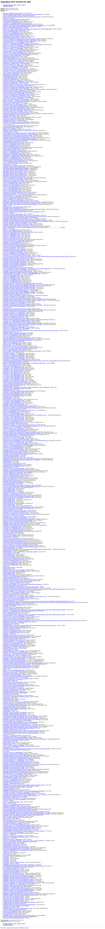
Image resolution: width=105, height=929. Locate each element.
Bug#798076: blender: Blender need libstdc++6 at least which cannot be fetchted (20, 130)
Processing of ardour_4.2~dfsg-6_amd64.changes (14, 816)
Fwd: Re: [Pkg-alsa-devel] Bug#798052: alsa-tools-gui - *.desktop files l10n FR (20, 134)
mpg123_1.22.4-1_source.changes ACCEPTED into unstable (16, 598)
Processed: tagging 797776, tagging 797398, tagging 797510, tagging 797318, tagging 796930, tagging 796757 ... (27, 268)
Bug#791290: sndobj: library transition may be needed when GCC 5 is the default (21, 84)
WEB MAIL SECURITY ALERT (10, 638)
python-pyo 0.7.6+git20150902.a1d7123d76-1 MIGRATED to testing (18, 232)
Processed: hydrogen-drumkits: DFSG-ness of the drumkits (16, 849)
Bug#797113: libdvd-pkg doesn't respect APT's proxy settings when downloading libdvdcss (23, 14)
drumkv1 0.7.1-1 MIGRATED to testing (12, 229)
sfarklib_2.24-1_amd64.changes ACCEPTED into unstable (16, 478)
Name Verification (7, 797)
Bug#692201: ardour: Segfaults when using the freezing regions (17, 525)
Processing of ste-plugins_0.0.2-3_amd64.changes (14, 326)
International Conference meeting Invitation (12, 13)
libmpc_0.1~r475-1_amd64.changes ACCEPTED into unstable (16, 616)
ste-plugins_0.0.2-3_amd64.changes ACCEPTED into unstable (16, 328)
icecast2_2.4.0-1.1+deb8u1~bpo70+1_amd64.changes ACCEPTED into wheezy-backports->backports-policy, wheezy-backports (31, 330)
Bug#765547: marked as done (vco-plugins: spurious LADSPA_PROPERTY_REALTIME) (23, 305)
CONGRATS (6, 606)
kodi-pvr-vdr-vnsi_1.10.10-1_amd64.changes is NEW (15, 682)
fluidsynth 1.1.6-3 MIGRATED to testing (12, 631)
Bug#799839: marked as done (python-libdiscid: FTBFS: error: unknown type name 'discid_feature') (25, 739)
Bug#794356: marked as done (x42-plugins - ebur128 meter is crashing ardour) (20, 226)
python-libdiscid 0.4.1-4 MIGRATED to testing (13, 867)
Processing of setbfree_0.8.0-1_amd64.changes (13, 695)
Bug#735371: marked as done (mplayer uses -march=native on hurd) (18, 445)
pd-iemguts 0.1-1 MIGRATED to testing (12, 157)
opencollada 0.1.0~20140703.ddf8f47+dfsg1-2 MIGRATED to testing (18, 155)
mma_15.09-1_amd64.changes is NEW (11, 608)
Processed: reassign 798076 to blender (11, 126)
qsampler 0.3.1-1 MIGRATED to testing (12, 234)
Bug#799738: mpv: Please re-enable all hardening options (15, 691)
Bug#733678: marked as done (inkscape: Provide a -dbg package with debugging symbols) (23, 662)
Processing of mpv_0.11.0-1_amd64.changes (13, 752)
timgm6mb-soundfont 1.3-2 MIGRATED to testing (14, 36)
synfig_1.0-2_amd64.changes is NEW (11, 198)
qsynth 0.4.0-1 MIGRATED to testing (11, 474)
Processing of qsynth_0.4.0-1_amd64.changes (13, 251)
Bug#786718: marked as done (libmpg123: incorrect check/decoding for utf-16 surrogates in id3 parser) (25, 440)
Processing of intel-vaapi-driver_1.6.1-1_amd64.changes (15, 346)
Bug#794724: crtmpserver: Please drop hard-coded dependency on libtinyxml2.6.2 (21, 138)
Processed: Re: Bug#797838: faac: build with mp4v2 (14, 59)
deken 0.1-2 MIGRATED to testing (11, 31)
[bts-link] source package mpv (9, 193)
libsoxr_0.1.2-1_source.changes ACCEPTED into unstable (16, 775)
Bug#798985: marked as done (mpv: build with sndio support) (16, 754)
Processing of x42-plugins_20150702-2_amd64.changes (15, 222)
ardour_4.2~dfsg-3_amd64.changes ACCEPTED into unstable (16, 619)
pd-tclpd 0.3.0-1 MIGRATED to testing (11, 79)
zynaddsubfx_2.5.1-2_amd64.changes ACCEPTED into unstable (17, 255)
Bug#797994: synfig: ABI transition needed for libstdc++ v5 (16, 105)
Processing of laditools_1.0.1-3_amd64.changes (13, 199)
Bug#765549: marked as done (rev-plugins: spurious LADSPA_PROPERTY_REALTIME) (23, 323)
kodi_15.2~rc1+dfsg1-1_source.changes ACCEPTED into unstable (17, 656)
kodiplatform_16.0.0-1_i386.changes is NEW (13, 371)
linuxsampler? (6, 856)
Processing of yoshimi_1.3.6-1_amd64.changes (13, 832)
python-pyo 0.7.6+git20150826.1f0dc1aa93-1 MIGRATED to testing (18, 24)
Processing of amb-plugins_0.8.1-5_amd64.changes (14, 296)
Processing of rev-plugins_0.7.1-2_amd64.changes (14, 312)
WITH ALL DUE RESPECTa (9, 247)
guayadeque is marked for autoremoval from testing (14, 540)
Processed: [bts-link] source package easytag (13, 480)
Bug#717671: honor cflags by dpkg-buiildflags (13, 447)
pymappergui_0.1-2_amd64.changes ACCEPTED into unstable (17, 359)
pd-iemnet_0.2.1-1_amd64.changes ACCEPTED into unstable (16, 123)
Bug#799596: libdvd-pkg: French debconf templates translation (17, 637)
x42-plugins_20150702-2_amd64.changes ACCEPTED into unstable (18, 223)
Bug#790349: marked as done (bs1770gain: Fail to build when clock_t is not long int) (21, 459)
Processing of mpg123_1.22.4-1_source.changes (13, 595)
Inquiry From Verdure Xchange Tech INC (12, 577)
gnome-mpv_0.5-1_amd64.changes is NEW (12, 689)
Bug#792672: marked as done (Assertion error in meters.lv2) (16, 224)
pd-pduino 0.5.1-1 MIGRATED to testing (12, 158)
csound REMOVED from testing (10, 77)
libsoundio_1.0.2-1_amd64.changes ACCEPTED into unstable (16, 763)
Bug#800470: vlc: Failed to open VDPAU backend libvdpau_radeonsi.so (19, 879)
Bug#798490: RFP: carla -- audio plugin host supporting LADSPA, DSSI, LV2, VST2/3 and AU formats (25, 284)
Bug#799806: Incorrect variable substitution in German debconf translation (19, 915)
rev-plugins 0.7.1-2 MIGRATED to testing (12, 561)
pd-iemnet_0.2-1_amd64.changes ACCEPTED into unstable (16, 82)
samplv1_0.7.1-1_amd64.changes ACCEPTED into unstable (16, 47)
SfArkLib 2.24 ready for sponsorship (11, 409)
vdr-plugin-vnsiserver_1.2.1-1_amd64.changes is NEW (15, 702)
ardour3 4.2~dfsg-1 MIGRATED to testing (12, 182)
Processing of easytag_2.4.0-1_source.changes (13, 111)
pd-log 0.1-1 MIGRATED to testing (11, 20)
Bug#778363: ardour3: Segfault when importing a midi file (16, 522)
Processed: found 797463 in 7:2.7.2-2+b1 (12, 57)
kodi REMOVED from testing (9, 116)
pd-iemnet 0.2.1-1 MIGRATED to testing (12, 374)
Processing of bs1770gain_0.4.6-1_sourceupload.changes (15, 450)
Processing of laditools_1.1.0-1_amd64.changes (13, 428)
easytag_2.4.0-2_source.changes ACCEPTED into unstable (16, 180)
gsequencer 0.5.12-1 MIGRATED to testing (12, 32)
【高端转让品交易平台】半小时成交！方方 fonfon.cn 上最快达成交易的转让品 (21, 273)
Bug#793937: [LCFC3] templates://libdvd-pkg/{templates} (16, 167)
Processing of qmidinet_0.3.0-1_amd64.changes (13, 835)
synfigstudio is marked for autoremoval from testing (14, 384)
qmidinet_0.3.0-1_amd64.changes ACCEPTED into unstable (16, 836)
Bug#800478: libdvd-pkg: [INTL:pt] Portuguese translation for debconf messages (21, 894)
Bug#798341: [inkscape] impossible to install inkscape (15, 210)
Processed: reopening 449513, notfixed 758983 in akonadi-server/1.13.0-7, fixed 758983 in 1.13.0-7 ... (25, 415)
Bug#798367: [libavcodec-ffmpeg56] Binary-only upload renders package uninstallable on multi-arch (25, 220)
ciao (4, 751)
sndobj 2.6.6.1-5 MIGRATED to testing (11, 278)
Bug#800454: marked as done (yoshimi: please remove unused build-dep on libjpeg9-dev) (22, 893)
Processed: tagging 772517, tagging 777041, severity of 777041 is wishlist (19, 132)
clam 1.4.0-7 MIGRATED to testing (11, 183)
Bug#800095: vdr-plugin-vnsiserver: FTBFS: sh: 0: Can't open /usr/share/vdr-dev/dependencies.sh (24, 791)
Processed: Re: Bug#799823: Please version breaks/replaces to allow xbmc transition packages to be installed (26, 812)
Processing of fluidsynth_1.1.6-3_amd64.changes (14, 468)
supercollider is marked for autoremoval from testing (14, 494)
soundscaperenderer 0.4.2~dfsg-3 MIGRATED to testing (15, 160)
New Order (5, 834)
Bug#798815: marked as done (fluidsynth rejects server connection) (18, 471)
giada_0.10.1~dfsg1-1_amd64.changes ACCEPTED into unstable (17, 53)
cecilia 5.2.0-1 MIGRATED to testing (11, 114)
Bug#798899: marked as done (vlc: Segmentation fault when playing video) (19, 434)
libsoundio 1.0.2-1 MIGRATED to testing (12, 911)
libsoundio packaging (8, 386)
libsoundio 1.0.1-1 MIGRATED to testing (12, 735)
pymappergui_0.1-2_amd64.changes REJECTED (14, 355)
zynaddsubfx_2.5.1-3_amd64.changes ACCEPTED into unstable (17, 887)
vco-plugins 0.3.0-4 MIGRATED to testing (12, 529)
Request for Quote (7, 818)
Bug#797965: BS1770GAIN (9, 120)
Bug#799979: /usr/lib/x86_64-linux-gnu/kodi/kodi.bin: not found (17, 765)
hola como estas (6, 515)
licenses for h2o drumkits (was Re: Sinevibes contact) (15, 661)
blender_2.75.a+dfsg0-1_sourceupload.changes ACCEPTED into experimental (20, 101)
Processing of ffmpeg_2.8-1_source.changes (12, 720)
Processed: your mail (7, 852)
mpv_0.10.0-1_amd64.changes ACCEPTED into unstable (15, 106)
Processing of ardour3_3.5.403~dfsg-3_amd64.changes (15, 510)
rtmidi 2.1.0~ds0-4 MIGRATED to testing (12, 191)
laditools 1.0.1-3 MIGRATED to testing (11, 412)
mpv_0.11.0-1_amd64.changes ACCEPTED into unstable (15, 753)
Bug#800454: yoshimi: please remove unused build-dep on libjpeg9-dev (18, 864)
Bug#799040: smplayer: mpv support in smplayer (14, 503)
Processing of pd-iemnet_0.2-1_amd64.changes (13, 80)
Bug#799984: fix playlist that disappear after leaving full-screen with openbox (20, 772)
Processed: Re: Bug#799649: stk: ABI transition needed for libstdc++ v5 (19, 676)
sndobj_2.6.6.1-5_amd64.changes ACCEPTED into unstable (16, 88)
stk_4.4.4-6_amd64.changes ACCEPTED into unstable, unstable (17, 770)
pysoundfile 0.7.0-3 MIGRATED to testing (12, 22)
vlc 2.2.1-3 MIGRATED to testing (10, 161)
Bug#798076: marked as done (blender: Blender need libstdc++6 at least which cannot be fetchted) (24, 209)
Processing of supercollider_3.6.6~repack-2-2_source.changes (16, 792)
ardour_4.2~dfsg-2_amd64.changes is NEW (12, 421)
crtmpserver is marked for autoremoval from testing (14, 166)
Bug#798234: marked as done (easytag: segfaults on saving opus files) (18, 181)
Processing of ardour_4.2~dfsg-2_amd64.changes (14, 418)
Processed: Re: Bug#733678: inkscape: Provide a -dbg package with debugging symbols (22, 486)
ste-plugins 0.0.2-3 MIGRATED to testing (12, 562)
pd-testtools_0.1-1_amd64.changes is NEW (12, 241)
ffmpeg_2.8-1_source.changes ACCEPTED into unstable (15, 723)
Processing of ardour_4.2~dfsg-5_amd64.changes (14, 745)
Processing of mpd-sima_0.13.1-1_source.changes (14, 569)
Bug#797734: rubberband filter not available (13, 27)
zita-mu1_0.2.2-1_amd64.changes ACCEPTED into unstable (16, 99)
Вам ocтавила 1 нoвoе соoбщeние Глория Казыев (14, 30)
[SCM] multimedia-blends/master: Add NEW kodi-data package (17, 810)
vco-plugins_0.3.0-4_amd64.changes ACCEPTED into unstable (17, 303)
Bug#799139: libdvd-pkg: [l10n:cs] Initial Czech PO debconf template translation (21, 546)
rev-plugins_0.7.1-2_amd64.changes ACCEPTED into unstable (17, 320)
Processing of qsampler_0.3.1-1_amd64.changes (13, 61)
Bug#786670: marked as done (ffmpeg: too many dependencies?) (17, 724)
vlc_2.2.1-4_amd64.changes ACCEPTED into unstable (15, 430)
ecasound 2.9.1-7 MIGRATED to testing (12, 143)
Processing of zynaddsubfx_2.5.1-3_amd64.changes (14, 884)
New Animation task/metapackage (10, 868)
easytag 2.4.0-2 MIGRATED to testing (11, 411)
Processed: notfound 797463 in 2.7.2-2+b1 (12, 60)
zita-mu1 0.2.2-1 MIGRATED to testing (12, 282)
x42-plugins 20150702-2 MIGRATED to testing (13, 475)
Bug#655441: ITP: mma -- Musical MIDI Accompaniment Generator (18, 666)
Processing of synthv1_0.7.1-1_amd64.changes (13, 48)
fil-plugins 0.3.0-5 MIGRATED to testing (12, 557)
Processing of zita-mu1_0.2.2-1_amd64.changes (13, 97)
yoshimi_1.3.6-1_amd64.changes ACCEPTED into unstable (16, 833)
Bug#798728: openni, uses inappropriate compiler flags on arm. (17, 382)
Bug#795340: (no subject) (9, 352)
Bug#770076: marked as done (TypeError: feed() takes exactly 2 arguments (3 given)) (21, 203)
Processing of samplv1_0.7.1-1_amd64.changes (13, 45)
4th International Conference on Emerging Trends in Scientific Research (18, 786)
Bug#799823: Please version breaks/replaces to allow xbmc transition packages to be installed (23, 730)
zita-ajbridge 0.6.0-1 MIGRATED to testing (12, 280)
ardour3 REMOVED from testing (10, 777)
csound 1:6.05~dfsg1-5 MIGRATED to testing (13, 274)
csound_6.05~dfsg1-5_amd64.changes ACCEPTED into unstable (17, 91)
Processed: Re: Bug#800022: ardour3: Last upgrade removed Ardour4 (18, 850)
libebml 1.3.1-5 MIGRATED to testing (11, 152)
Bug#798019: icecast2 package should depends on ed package (16, 108)
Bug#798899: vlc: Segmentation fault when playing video (15, 422)
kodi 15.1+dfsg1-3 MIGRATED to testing (12, 148)
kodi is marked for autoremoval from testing (12, 399)
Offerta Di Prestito (7, 568)
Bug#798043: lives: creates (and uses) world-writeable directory (17, 117)
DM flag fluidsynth (7, 461)
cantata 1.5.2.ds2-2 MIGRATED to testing (12, 335)
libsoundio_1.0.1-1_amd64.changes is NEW (12, 493)
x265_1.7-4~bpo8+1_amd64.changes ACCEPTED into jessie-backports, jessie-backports (22, 351)
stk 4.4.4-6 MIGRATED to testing (10, 913)
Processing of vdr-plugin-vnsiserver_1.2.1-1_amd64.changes (16, 701)
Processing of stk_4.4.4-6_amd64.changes (12, 675)
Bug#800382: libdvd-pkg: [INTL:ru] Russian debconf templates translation (19, 827)
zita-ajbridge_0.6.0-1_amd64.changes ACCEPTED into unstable (17, 96)
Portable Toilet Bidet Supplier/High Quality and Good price (16, 916)
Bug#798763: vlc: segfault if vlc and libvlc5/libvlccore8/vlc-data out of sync (19, 390)
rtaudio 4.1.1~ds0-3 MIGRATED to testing (12, 189)
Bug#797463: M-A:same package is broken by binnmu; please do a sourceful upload (21, 211)
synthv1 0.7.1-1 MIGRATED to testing (11, 237)
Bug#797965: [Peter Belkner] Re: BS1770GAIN (13, 482)
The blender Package (7, 131)
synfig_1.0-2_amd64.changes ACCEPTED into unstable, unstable (17, 337)
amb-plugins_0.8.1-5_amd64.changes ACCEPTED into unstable (17, 297)
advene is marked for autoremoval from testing (13, 539)
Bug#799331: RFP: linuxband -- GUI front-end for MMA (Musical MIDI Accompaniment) (23, 584)
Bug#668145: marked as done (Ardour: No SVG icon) (15, 523)
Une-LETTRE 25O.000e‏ (8, 533)
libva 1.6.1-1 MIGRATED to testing (11, 560)
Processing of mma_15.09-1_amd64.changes (13, 607)
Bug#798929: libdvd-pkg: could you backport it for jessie (15, 451)
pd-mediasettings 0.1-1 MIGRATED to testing (13, 21)
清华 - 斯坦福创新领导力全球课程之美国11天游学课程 (16, 169)
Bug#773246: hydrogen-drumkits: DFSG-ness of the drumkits (16, 847)
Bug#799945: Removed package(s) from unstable (14, 766)
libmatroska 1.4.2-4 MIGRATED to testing (12, 153)
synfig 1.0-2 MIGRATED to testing (11, 563)
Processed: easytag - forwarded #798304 (12, 246)
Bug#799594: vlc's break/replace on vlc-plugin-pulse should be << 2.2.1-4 (19, 636)
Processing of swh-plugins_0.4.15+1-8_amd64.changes (15, 269)
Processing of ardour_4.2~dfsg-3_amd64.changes (14, 618)
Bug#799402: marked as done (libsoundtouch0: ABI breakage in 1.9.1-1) (19, 719)
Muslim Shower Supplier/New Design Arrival (13, 886)
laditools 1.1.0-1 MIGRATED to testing (11, 612)
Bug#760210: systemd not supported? (11, 455)
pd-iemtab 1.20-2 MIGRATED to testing (12, 19)
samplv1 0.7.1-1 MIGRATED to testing (11, 235)
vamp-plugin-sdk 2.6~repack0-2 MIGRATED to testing (15, 192)
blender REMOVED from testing (10, 76)
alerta (4, 307)
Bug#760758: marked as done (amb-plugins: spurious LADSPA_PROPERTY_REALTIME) (23, 299)
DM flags (5, 228)
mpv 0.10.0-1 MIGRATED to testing (11, 336)
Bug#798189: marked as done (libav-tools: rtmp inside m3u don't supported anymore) (21, 725)
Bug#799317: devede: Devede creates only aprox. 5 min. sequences (17, 580)
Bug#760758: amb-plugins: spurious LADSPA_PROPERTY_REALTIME (19, 283)
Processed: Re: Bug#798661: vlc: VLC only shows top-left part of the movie (19, 514)
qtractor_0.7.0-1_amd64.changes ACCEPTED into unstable (16, 66)
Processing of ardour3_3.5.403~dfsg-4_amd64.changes (15, 516)
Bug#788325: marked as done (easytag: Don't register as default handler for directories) (22, 113)
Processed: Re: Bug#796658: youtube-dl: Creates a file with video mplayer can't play (21, 38)
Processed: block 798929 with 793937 (11, 457)
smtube (5, 566)
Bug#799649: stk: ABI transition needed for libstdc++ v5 (15, 646)
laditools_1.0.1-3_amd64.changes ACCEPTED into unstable (16, 200)
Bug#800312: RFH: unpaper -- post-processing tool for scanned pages (18, 806)
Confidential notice (7, 398)
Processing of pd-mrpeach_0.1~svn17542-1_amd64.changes (16, 70)
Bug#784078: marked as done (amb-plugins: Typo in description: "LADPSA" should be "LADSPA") (25, 300)
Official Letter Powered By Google (11, 740)
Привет (5, 205)
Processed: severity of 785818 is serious (12, 538)
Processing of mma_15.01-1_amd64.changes (13, 581)
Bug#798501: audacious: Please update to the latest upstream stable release (19, 287)
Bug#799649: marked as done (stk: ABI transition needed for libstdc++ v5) (19, 771)
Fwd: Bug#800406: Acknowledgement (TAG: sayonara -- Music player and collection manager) (24, 830)
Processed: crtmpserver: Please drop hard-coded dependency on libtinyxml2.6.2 (20, 140)
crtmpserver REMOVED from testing (11, 578)
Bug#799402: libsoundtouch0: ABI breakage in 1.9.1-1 (15, 604)
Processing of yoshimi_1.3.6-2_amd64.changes (13, 891)
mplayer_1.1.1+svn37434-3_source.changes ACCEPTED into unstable (18, 545)
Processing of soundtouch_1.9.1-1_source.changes (14, 591)
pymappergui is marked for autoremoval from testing (14, 289)
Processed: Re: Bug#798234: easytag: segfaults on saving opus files (18, 177)
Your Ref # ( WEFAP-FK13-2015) (10, 83)
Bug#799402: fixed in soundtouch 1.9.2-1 (12, 782)
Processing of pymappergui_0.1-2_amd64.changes (14, 353)
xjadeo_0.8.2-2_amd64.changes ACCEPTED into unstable (16, 217)
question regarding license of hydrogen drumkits (13, 650)
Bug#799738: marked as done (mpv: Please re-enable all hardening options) (19, 755)
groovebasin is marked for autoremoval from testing (14, 590)
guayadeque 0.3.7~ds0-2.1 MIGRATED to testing (14, 185)
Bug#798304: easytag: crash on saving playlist (13, 206)
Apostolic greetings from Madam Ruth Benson (13, 464)
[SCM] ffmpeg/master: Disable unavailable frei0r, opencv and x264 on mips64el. (20, 551)
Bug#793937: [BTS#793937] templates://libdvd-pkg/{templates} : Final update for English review (24, 25)
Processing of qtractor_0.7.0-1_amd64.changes (13, 65)
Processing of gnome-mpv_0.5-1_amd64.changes (14, 688)
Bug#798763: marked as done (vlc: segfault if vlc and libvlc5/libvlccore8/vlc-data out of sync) (23, 433)
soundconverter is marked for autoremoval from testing (15, 542)
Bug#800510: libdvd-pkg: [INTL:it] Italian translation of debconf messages (19, 902)
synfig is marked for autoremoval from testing (13, 383)
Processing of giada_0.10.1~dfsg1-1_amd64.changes (14, 50)
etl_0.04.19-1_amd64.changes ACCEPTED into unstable (15, 841)
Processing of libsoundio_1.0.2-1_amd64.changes (14, 759)
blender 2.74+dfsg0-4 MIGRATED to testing (13, 394)
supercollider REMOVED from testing (11, 781)
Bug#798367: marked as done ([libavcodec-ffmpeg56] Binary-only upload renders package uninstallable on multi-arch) (29, 221)
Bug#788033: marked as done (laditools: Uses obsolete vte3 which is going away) (21, 204)
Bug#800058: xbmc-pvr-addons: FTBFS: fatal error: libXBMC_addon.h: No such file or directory (24, 785)
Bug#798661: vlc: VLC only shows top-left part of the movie (16, 369)
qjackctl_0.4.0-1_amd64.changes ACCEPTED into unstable (16, 54)
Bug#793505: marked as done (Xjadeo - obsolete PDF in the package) (18, 218)
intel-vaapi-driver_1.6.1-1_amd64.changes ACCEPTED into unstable (18, 347)
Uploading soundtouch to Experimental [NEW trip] (14, 627)
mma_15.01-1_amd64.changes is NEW (11, 583)
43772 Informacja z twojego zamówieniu (12, 855)
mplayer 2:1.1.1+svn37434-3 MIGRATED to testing (14, 671)
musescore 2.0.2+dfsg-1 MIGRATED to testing (13, 33)
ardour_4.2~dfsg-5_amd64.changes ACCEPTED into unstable (16, 746)
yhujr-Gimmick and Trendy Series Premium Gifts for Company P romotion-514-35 (21, 587)
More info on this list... (8, 6)
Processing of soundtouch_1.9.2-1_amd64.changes (14, 641)
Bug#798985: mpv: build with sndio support (12, 481)
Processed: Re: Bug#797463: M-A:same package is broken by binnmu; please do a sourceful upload (24, 216)
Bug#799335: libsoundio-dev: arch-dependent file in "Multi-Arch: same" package (21, 586)
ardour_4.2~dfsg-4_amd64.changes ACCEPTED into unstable (16, 685)
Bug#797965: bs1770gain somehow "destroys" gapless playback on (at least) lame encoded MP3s (24, 89)
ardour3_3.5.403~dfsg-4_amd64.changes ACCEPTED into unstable (18, 520)
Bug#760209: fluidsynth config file (11, 456)
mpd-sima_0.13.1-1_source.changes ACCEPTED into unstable (16, 571)
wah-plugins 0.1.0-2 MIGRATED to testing (12, 565)
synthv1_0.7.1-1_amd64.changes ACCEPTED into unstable (16, 49)
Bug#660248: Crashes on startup (10, 623)
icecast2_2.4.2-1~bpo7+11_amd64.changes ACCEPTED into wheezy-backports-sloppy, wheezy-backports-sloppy (27, 28)
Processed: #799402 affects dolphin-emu (12, 603)
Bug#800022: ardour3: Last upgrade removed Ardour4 (15, 776)
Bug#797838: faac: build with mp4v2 (11, 37)
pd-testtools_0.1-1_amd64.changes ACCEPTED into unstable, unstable (18, 610)
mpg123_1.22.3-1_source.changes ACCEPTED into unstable (16, 439)
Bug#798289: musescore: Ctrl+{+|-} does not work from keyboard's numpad (19, 194)
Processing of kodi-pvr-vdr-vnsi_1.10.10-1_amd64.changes (16, 678)
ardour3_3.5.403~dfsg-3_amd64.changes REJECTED (15, 511)
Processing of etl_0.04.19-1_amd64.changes (12, 839)
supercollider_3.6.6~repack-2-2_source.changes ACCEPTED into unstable (19, 793)
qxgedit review (6, 838)
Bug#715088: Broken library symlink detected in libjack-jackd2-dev (18, 762)
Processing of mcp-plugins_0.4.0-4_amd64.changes (14, 306)
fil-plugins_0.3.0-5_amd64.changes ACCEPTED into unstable (16, 318)
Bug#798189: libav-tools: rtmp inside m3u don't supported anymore (18, 135)
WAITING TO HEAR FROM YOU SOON (12, 683)
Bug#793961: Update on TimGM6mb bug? (12, 55)
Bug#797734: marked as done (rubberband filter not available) (16, 107)
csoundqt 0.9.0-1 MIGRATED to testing (12, 276)
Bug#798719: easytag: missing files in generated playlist (15, 381)
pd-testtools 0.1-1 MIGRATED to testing (12, 780)
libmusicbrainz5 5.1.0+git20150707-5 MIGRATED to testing (16, 154)
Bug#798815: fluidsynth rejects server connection (14, 404)
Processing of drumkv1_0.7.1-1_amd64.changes (13, 42)
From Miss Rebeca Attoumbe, (9, 843)
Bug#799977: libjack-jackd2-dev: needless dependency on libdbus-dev (18, 758)
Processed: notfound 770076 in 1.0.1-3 (11, 435)
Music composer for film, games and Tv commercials (14, 249)
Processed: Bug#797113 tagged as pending (12, 15)
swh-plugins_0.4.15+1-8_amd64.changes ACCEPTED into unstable (18, 271)
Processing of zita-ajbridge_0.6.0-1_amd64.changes (14, 95)
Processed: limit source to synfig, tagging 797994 (14, 197)
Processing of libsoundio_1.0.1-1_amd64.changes (14, 492)
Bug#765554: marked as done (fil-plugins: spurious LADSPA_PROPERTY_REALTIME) (22, 319)
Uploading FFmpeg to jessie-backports (11, 844)
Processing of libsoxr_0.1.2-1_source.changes (13, 774)
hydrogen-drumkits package (9, 484)
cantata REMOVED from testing (10, 141)
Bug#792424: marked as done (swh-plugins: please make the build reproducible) (20, 272)
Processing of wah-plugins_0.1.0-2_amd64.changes (14, 313)
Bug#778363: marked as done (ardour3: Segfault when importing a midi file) (19, 769)
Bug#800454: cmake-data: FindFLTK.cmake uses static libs (16, 878)
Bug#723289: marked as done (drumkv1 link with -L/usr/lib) (16, 260)
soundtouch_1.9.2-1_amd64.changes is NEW (13, 643)
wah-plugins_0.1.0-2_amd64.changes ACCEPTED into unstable (17, 322)
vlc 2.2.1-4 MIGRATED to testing (10, 613)
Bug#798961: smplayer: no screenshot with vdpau (14, 465)
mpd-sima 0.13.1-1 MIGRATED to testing (12, 804)
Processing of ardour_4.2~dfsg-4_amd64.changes (14, 684)
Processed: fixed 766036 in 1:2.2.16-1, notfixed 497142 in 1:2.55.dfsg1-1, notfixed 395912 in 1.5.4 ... (25, 596)
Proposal (5, 668)
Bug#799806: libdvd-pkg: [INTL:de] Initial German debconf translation (18, 728)
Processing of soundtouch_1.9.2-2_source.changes (14, 822)
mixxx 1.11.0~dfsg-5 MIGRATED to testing (12, 187)
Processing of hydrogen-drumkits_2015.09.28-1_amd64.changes (17, 828)
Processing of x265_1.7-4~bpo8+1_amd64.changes (14, 68)
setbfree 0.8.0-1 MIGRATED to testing (11, 805)
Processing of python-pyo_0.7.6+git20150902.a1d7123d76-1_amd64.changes (20, 39)
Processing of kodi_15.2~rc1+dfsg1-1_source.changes (15, 654)
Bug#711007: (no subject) (9, 629)
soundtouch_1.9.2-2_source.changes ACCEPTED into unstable (17, 824)
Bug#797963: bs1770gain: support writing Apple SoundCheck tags (17, 86)
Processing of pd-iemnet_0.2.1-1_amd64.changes (14, 119)
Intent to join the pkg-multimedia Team (11, 585)
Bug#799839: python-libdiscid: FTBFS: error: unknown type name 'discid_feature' (21, 731)
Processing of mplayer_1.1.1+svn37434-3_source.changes (15, 544)
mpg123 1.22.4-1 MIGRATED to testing (12, 749)
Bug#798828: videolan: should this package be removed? (15, 405)
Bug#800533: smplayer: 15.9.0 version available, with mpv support (17, 908)
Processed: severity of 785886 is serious (12, 536)
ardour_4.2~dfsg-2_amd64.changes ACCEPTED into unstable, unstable (18, 507)
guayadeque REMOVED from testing (11, 146)
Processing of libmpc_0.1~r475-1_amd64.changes (14, 615)
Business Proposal (7, 649)
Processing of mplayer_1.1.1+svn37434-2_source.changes (15, 442)
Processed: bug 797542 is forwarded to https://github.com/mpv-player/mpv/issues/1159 (22, 16)
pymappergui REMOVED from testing (11, 789)
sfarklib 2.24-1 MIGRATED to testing (11, 632)
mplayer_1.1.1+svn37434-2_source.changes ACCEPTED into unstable (18, 444)
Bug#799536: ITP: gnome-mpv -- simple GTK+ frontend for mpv (17, 621)
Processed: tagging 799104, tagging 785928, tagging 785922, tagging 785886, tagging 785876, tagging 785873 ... (27, 549)
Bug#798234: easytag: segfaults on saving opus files (14, 165)
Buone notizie (6, 532)
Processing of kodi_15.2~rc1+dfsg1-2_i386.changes (14, 799)
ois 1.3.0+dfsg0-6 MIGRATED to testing (12, 188)
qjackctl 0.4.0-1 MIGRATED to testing (11, 233)
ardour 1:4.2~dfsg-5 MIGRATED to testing (12, 910)
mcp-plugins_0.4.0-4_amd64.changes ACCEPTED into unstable (17, 308)
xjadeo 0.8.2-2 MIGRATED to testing (11, 476)
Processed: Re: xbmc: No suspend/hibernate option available (16, 136)
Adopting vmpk (6, 164)
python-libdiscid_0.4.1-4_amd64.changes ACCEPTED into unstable (18, 737)
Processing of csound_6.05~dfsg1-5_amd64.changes (14, 90)
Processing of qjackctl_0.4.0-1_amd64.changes (13, 51)
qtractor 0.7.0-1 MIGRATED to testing (11, 277)
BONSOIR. (5, 633)
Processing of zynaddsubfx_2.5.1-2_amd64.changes (14, 253)
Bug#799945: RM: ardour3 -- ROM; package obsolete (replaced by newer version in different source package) (27, 748)
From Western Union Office (9, 556)
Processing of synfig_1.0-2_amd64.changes (12, 195)
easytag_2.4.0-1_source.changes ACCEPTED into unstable (16, 112)
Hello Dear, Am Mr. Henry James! (10, 729)
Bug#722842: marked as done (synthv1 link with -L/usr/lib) (16, 259)
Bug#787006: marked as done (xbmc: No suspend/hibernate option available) (20, 137)
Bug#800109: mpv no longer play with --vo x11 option (15, 795)
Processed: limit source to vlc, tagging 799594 (13, 642)
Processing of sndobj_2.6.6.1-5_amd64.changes (13, 85)
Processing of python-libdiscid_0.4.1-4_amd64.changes (15, 736)
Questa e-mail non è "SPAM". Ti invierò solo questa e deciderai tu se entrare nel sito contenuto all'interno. (31, 227)
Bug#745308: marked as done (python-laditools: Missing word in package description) (22, 202)
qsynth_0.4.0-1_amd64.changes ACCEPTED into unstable (16, 252)
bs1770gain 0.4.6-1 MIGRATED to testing (12, 630)
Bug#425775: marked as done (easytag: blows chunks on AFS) (16, 109)
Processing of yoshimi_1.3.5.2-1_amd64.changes (14, 93)
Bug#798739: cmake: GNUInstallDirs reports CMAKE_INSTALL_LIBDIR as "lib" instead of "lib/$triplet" (26, 387)
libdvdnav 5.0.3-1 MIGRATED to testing (12, 129)
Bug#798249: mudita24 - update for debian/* (13, 171)
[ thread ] (15, 5)
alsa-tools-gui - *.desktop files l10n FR (11, 118)
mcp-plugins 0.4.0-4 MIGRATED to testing (12, 527)
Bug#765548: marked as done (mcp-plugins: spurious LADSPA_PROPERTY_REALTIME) (23, 309)
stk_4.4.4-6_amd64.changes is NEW (11, 677)
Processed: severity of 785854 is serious (12, 534)
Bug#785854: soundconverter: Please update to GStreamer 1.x (16, 757)
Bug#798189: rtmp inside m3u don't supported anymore (15, 170)
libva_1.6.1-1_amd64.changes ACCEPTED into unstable (15, 348)
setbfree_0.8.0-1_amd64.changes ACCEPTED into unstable (16, 696)
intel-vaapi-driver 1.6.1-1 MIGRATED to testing (13, 558)
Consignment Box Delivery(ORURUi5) (12, 872)
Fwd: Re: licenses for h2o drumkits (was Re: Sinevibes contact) (17, 664)
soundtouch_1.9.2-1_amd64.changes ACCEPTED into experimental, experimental (21, 718)
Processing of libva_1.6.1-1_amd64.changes (12, 345)
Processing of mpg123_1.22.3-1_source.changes (13, 438)
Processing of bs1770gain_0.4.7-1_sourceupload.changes (15, 652)
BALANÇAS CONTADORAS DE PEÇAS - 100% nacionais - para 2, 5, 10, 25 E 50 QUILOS (23, 840)
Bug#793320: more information (10, 266)
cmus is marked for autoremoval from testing (13, 125)
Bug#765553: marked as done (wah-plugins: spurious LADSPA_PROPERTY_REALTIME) (23, 324)
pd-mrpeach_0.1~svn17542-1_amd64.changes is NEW (15, 71)
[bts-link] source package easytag (10, 479)
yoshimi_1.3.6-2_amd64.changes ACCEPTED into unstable (16, 892)
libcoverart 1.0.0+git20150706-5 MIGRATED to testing (15, 151)
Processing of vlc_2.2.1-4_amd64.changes (12, 427)
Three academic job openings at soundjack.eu (13, 823)
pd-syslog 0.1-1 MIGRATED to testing (11, 35)
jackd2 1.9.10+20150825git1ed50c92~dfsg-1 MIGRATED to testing (18, 147)
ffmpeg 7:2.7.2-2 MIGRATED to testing (12, 145)
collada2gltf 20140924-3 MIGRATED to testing (13, 142)
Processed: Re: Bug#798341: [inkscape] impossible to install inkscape (18, 245)
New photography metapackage (10, 687)
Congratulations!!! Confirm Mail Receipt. (12, 401)
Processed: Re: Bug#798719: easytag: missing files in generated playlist (18, 519)
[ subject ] (19, 5)
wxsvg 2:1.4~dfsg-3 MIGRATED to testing (12, 163)
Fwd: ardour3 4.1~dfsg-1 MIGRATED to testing (13, 366)
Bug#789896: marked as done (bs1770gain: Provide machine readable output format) (21, 458)
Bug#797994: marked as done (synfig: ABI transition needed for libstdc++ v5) (20, 339)
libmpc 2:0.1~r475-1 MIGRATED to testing (12, 778)
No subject (5, 212)
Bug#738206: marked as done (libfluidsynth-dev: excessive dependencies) (19, 470)
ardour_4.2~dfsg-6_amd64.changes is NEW (12, 817)
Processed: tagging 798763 (9, 423)
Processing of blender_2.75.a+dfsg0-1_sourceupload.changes (16, 100)
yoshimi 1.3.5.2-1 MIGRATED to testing (12, 279)
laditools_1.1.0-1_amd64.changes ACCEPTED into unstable (16, 429)
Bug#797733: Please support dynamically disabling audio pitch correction (19, 26)
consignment (6, 783)
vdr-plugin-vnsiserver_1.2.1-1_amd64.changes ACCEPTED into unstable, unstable (21, 826)
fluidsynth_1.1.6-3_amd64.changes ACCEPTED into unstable (16, 469)
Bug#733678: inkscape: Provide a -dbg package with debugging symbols (19, 485)
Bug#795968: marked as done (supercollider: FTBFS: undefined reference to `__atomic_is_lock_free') (25, 794)
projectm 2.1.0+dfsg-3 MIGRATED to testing (13, 159)
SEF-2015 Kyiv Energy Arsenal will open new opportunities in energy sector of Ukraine (22, 543)
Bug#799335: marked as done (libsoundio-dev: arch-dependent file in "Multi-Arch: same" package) (24, 764)
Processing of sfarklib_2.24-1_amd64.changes (13, 473)
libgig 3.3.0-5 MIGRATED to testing (11, 186)
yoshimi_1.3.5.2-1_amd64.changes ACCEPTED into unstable (16, 94)
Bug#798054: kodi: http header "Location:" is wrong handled (16, 122)
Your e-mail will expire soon (9, 820)
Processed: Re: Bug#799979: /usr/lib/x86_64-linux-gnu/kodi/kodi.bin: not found (20, 809)
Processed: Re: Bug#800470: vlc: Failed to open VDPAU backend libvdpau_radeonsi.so (22, 882)
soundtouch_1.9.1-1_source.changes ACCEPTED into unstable (17, 592)
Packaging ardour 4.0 (8, 550)
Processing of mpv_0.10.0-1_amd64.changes (13, 103)
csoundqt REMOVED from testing (10, 78)
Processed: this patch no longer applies (11, 487)
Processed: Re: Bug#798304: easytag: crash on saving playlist (16, 239)
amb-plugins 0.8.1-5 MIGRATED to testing (12, 526)
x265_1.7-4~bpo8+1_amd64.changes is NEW (13, 72)
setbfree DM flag (7, 537)
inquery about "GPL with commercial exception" (13, 862)
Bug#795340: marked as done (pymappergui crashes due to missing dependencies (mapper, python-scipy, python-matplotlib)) (30, 360)
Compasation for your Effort (9, 907)
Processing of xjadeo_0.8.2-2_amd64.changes (13, 214)
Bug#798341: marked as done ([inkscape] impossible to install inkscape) (19, 295)
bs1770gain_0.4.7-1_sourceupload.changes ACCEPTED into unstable (18, 653)
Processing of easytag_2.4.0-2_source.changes (13, 179)
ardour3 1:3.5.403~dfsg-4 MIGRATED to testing (14, 670)
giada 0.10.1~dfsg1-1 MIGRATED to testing (13, 231)
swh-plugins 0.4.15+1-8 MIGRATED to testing (13, 528)
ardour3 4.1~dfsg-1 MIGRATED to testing (12, 317)
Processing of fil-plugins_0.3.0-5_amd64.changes (14, 316)
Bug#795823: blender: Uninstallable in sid (12, 208)
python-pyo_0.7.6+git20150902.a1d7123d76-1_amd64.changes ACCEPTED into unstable (22, 44)
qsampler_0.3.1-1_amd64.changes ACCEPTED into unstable (16, 62)
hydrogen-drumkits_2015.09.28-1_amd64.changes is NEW (16, 829)
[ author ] (23, 5)
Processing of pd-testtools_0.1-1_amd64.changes (14, 240)
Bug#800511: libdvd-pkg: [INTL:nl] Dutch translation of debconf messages (19, 904)
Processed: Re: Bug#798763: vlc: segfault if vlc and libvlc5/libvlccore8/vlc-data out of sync (23, 407)
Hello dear (5, 18)
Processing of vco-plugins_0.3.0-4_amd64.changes (14, 302)
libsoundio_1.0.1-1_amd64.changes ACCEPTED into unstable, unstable (18, 575)
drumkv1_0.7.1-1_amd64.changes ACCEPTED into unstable (16, 43)
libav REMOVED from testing (10, 149)
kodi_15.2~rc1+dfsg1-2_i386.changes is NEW (13, 801)
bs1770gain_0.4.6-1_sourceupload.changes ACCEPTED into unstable (18, 453)
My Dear (5, 803)
